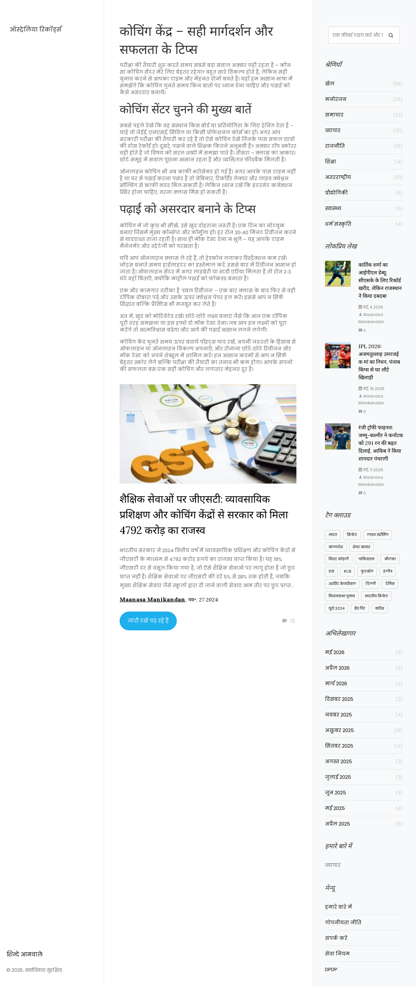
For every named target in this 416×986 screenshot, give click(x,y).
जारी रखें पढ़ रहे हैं (148, 621)
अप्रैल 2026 (364, 668)
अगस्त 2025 (364, 762)
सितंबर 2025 (364, 746)
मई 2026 (364, 653)
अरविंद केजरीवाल (342, 584)
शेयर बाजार (361, 547)
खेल (364, 83)
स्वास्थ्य (364, 208)
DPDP (331, 976)
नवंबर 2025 (364, 715)
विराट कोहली (339, 559)
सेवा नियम (337, 960)
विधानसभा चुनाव (342, 596)
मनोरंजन (364, 99)
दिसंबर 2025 (364, 700)
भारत (333, 534)
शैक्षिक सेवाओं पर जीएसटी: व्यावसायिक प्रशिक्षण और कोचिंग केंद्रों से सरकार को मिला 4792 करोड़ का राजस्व (204, 515)
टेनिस (390, 584)
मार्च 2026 (364, 684)
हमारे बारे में (338, 913)
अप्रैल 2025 (364, 824)
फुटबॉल (367, 571)
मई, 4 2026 (370, 307)
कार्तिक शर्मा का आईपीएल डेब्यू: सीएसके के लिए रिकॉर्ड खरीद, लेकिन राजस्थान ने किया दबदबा (380, 280)
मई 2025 (364, 809)
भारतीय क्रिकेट (376, 596)
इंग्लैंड (387, 571)
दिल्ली (371, 584)
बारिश (379, 608)
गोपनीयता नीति (343, 929)
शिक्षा (364, 161)
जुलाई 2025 (364, 778)
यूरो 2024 (336, 608)
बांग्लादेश (336, 547)
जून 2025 (364, 793)
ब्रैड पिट (359, 608)
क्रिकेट (352, 534)
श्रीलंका (390, 559)
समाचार (364, 114)
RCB (347, 571)
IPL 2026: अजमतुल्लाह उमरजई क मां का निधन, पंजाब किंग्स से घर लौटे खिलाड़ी (379, 362)
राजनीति (364, 146)
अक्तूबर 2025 (364, 731)
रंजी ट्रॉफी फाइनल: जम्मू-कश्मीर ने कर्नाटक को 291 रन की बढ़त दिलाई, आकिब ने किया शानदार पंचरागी (380, 443)
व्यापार (364, 130)
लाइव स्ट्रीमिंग (377, 534)
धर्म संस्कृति (364, 224)
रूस (331, 571)
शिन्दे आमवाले (24, 954)
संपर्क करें (336, 945)
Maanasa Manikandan (152, 599)
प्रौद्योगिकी (364, 192)
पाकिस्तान (366, 559)
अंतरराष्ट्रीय (364, 177)
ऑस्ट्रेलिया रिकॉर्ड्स (35, 29)
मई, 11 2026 (370, 470)
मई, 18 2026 (371, 389)
